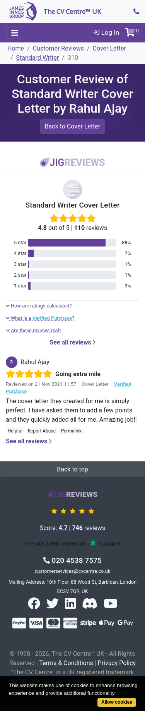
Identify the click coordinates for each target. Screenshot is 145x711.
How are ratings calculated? (39, 306)
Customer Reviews (58, 48)
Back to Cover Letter (73, 126)
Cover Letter (109, 48)
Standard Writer (37, 57)
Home (15, 48)
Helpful (15, 431)
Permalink (71, 431)
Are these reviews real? (33, 330)
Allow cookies (116, 702)
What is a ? (40, 318)
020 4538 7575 (72, 560)
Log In (106, 32)
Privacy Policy (117, 663)
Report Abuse (42, 431)
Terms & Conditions (66, 663)
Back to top (72, 469)
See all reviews (72, 342)
